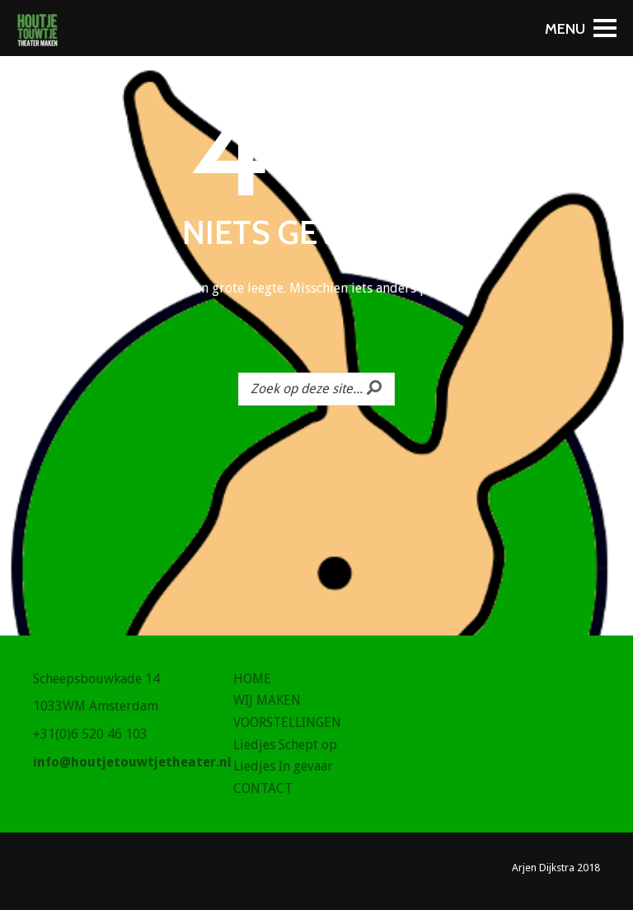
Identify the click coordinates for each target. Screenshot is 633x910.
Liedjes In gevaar (283, 766)
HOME (252, 679)
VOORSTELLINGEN (287, 722)
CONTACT (263, 788)
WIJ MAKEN (267, 700)
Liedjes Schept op (285, 745)
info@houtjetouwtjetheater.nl (132, 762)
